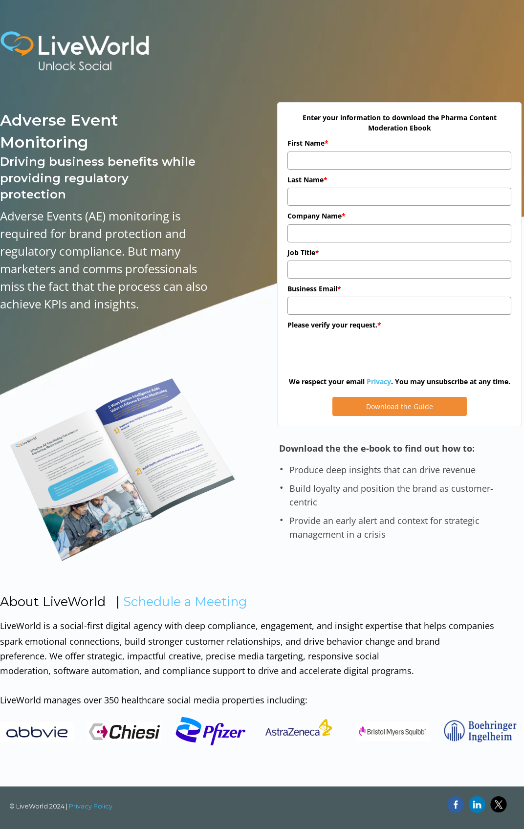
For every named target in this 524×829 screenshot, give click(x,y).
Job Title (303, 252)
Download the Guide (399, 406)
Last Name (307, 179)
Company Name (316, 215)
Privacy (379, 381)
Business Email (314, 288)
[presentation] (361, 352)
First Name (307, 143)
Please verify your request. (334, 324)
